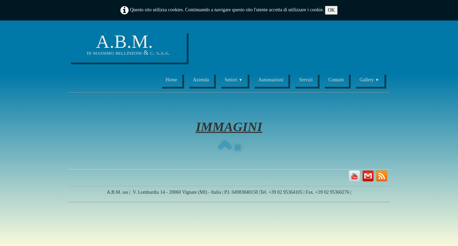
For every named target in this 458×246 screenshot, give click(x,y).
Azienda (201, 79)
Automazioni (270, 79)
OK (331, 10)
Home (171, 79)
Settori (234, 79)
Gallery (369, 79)
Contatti (336, 79)
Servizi (306, 79)
